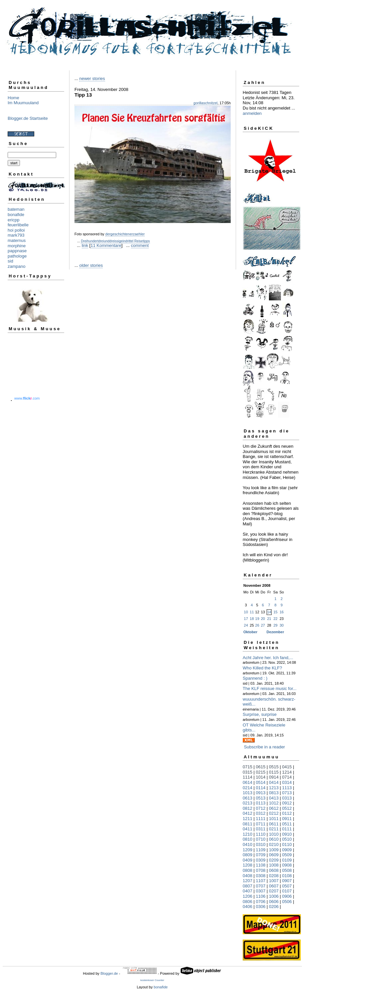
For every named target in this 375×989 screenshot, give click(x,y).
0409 (247, 860)
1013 (247, 792)
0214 (247, 787)
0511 (287, 823)
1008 (274, 865)
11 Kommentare (105, 245)
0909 (287, 849)
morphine (17, 245)
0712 (261, 808)
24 (246, 625)
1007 (274, 880)
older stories (91, 265)
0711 (261, 823)
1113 (287, 787)
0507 (287, 885)
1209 (247, 849)
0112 (287, 813)
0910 (287, 834)
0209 (274, 860)
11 (252, 612)
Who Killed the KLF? (262, 667)
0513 (261, 798)
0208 (274, 875)
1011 (274, 818)
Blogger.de (109, 973)
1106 (261, 896)
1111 (261, 818)
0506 (287, 901)
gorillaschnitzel (205, 103)
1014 (261, 777)
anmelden (252, 113)
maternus (17, 240)
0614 (247, 782)
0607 (274, 885)
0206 (274, 906)
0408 (247, 875)
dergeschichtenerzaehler (125, 234)
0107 (287, 890)
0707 (261, 885)
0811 (247, 823)
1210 (247, 834)
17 (246, 619)
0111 (287, 828)
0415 (287, 766)
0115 (274, 772)
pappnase (17, 250)
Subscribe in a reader (264, 746)
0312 (261, 813)
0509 (287, 854)
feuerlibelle (18, 224)
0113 (261, 802)
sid (10, 261)
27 (263, 625)
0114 (261, 787)
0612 (274, 808)
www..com (27, 398)
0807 (247, 885)
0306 (261, 906)
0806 (247, 901)
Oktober (250, 632)
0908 (287, 865)
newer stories (92, 78)
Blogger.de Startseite (28, 118)
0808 (247, 870)
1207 (247, 880)
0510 (287, 839)
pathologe (17, 256)
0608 (274, 870)
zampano (16, 266)
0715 (247, 766)
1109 (261, 849)
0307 (261, 890)
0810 (247, 839)
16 (282, 612)
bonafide (16, 214)
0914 (274, 777)
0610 (274, 839)
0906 (287, 896)
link (85, 245)
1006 (274, 896)
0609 (274, 854)
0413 (274, 798)
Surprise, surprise (260, 714)
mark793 (16, 235)
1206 (247, 896)
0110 (287, 844)
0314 (287, 782)
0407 (247, 890)
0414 (274, 782)
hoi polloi (16, 230)
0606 (274, 901)
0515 (274, 766)
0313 (287, 798)
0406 (247, 906)
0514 (261, 782)
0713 (287, 792)
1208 (247, 865)
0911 (287, 818)
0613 (247, 798)
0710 (261, 839)
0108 (287, 875)
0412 (247, 813)
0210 (274, 844)
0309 (261, 860)
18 (252, 619)
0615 (261, 766)
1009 (274, 849)
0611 (274, 823)
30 (282, 625)
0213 (247, 802)
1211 (247, 818)
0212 (274, 813)
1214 (287, 772)
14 (269, 612)
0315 (247, 772)
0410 (247, 844)
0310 (261, 844)
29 (275, 625)
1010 (274, 834)
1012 (274, 802)
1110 (261, 834)
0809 (247, 854)
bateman (16, 209)
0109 (287, 860)
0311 (261, 828)
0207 (274, 890)
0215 (261, 772)
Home (13, 97)
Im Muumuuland (23, 102)
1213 (274, 787)
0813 (274, 792)
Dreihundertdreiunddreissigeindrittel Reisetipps (115, 241)
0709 (261, 854)
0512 (287, 808)
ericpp (13, 219)
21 (269, 619)
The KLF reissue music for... (270, 688)
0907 (287, 880)
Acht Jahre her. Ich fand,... (268, 657)
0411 (247, 828)
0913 (261, 792)
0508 (287, 870)
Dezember (275, 632)
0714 (287, 777)
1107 (261, 880)
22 (275, 619)
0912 (287, 802)
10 (246, 612)
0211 (274, 828)
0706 (261, 901)
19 (257, 619)
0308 (261, 875)
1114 (247, 777)
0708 (261, 870)
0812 (247, 808)
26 (257, 625)
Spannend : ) (255, 678)
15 (275, 612)
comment (140, 245)
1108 (261, 865)
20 (263, 619)
